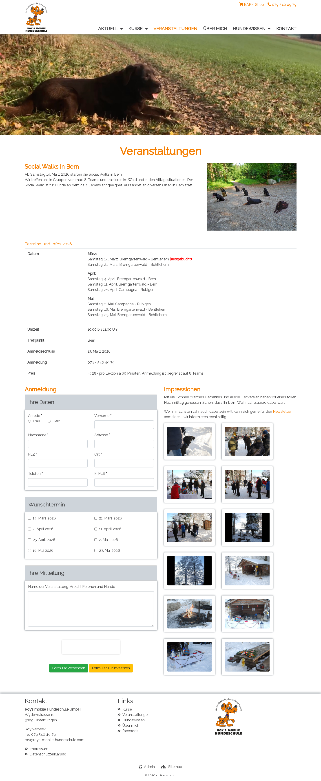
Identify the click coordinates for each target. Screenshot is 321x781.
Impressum (39, 749)
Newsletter (282, 411)
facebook (130, 731)
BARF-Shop (254, 4)
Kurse (127, 709)
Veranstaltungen (136, 715)
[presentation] (91, 647)
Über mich (130, 725)
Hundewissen (133, 720)
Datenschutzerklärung (48, 754)
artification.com (166, 775)
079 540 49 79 (43, 734)
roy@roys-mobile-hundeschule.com (54, 740)
